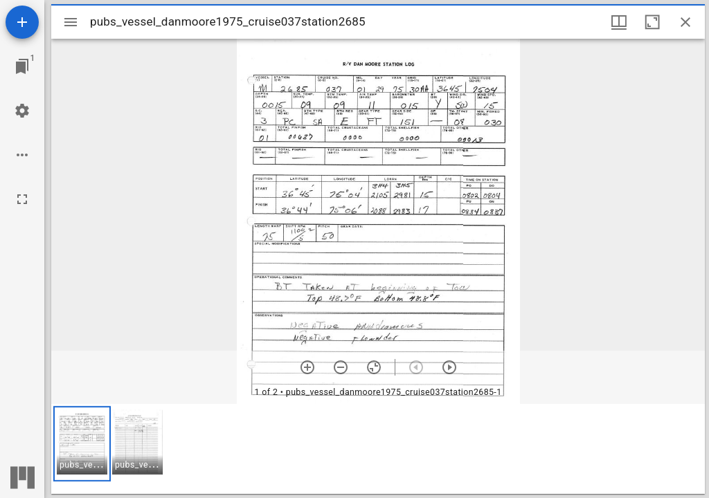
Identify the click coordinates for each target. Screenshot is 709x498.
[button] (82, 443)
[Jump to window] (22, 66)
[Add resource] (22, 22)
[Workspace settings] (22, 110)
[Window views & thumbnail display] (619, 22)
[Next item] (449, 367)
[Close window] (685, 22)
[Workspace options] (22, 155)
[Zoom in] (307, 367)
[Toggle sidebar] (70, 22)
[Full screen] (22, 199)
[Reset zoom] (374, 367)
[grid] (378, 449)
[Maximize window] (652, 22)
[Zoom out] (340, 367)
